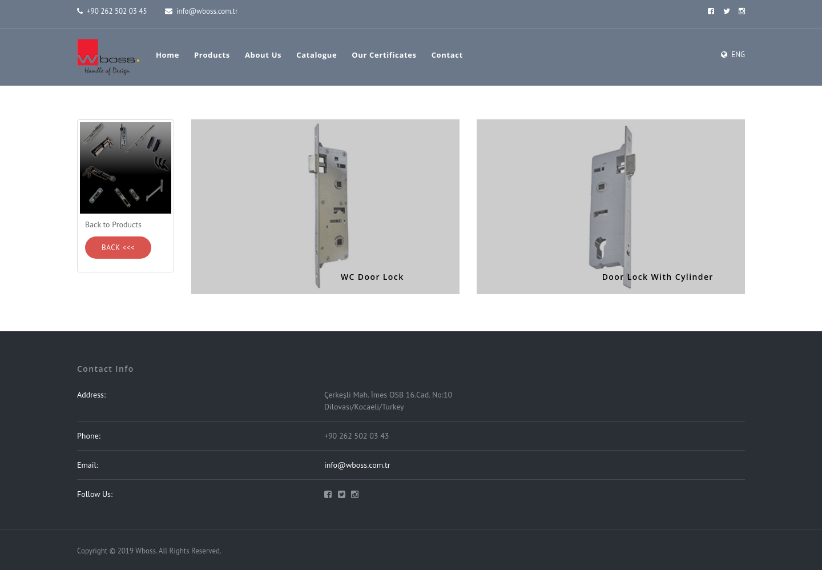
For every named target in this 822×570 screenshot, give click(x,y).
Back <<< (118, 247)
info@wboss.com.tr (201, 11)
